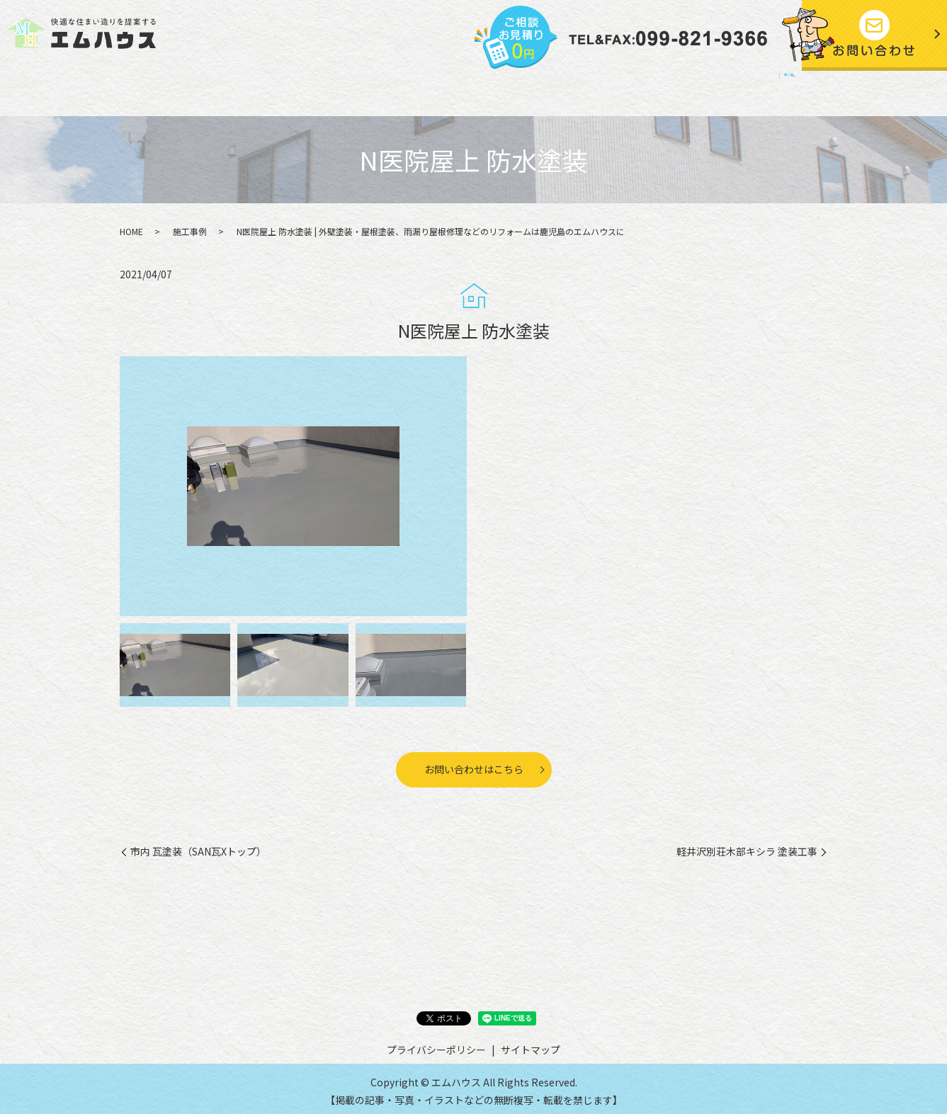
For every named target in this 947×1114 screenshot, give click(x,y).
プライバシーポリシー (646, 88)
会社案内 (218, 88)
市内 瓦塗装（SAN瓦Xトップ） (198, 846)
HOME (162, 88)
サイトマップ (747, 88)
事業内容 (280, 88)
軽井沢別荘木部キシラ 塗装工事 (746, 846)
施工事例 (412, 88)
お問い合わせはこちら (473, 764)
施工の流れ (345, 88)
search (799, 90)
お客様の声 (479, 88)
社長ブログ (550, 88)
